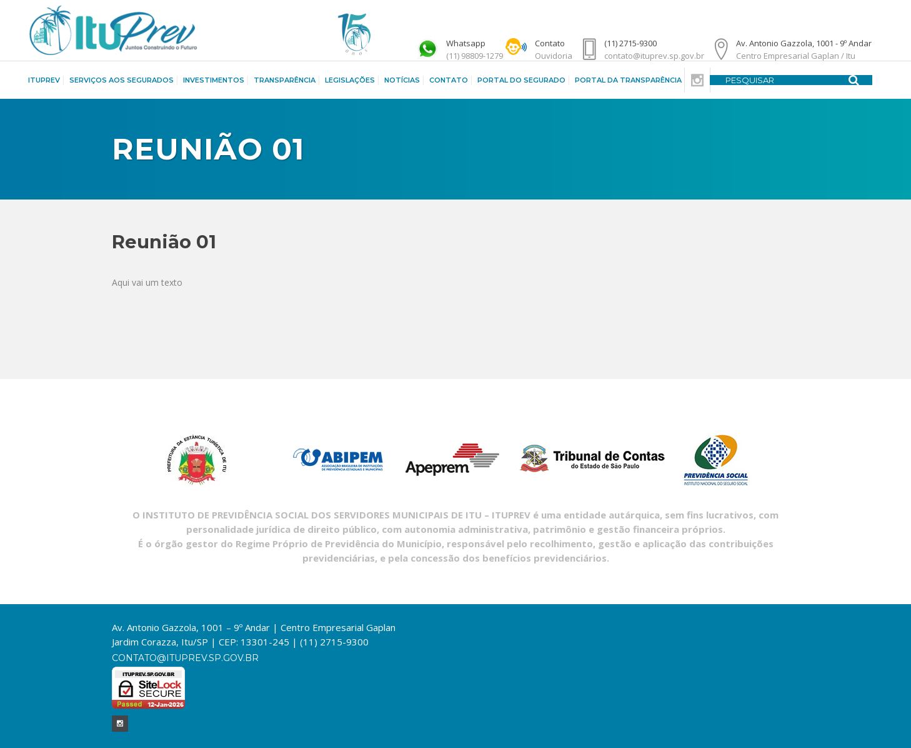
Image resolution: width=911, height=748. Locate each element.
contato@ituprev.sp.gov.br (185, 658)
